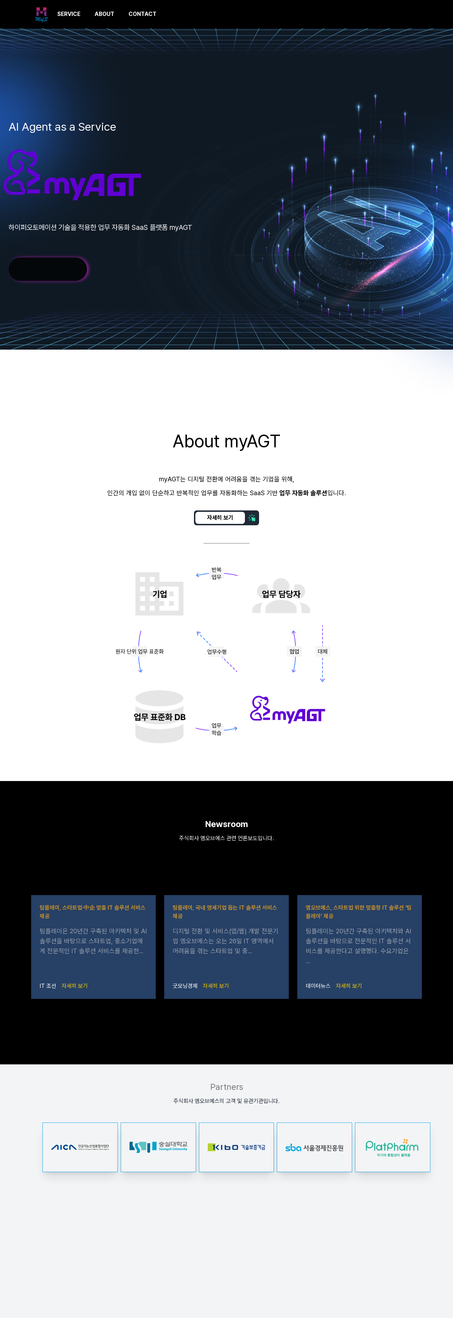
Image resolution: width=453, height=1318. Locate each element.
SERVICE (68, 14)
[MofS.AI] (41, 14)
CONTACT (142, 14)
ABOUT (104, 14)
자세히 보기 (75, 986)
